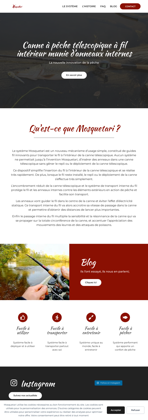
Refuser (135, 410)
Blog (113, 6)
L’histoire (89, 6)
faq (102, 6)
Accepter (116, 410)
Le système (70, 6)
